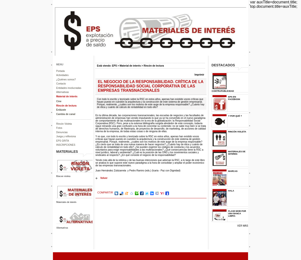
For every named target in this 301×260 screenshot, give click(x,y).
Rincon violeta (63, 176)
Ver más (242, 225)
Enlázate (61, 109)
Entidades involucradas (68, 88)
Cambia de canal (65, 114)
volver (104, 178)
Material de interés (67, 96)
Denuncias (62, 132)
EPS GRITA (62, 140)
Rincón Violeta (64, 123)
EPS (114, 65)
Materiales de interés (66, 202)
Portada (60, 71)
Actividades (62, 75)
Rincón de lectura (66, 105)
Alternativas (62, 92)
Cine (59, 101)
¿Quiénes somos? (66, 79)
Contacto (61, 83)
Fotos (59, 128)
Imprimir (199, 74)
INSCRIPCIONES (65, 145)
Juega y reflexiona (66, 136)
